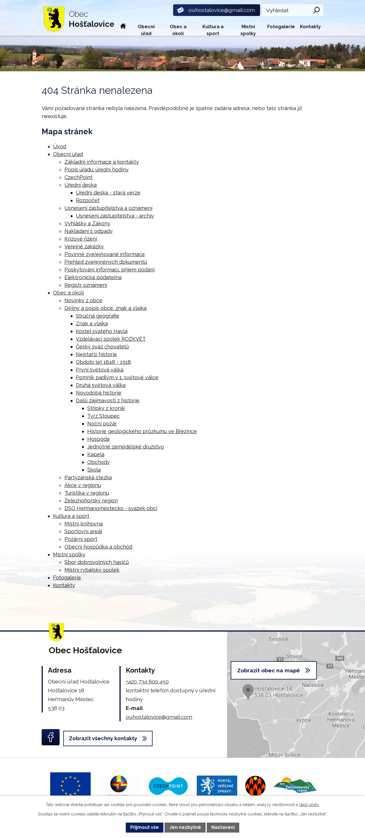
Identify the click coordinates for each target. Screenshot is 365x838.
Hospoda (98, 439)
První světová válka (99, 370)
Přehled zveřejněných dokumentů (105, 262)
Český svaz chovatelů (102, 347)
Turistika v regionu (86, 493)
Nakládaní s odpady (88, 231)
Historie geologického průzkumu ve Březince (142, 431)
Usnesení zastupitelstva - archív (115, 216)
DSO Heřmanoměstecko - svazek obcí (110, 508)
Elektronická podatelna (92, 277)
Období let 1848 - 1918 (103, 362)
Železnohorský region (91, 501)
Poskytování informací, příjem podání (109, 270)
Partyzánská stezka (88, 477)
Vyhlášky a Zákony (87, 223)
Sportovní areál (83, 531)
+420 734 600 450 (147, 681)
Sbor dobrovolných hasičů (96, 562)
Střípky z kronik (106, 408)
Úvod (123, 27)
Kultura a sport (213, 30)
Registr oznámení (85, 285)
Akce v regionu (82, 485)
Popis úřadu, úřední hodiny (96, 170)
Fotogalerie (281, 26)
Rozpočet (88, 200)
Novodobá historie (98, 393)
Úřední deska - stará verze (108, 193)
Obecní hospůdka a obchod (98, 547)
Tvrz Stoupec (103, 416)
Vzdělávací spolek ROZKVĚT (111, 339)
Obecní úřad (146, 30)
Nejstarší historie (96, 354)
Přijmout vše (144, 827)
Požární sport (80, 539)
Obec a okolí (178, 30)
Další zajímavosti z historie (107, 400)
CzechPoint (78, 177)
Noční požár (102, 424)
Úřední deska (80, 185)
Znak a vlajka (92, 323)
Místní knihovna (83, 524)
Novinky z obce (83, 300)
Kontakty (310, 26)
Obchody (98, 462)
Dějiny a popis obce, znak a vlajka (105, 308)
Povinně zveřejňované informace (104, 254)
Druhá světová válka (100, 385)
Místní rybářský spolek (91, 570)
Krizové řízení (80, 239)
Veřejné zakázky (84, 246)
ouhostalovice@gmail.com (159, 717)
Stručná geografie (97, 316)
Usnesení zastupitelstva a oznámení (108, 208)
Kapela (95, 454)
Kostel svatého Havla (101, 331)
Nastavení (223, 827)
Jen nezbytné (185, 827)
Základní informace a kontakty (101, 162)
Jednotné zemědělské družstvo (125, 447)
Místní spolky (248, 30)
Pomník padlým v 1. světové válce (117, 377)
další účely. (309, 804)
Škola (94, 470)
